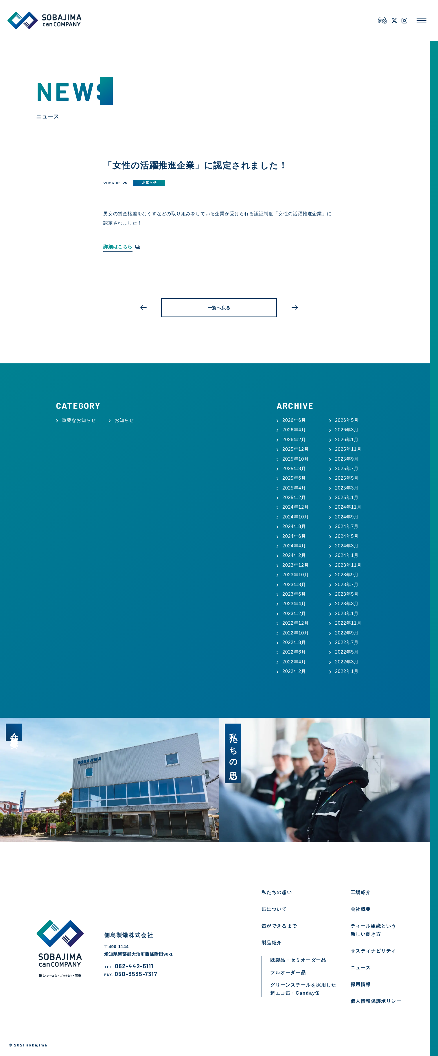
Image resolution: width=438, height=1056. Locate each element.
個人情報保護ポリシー (376, 1001)
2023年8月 (294, 584)
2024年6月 (294, 536)
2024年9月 (347, 516)
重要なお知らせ (79, 420)
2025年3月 (347, 487)
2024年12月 (295, 507)
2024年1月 (347, 555)
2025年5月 (347, 478)
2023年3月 (347, 603)
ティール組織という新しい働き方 (373, 930)
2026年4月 (294, 429)
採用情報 (361, 984)
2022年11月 (348, 623)
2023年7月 (347, 584)
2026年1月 (347, 439)
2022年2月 (294, 671)
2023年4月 (294, 603)
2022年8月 (294, 642)
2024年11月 (348, 507)
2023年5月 (347, 594)
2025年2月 (294, 497)
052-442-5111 (128, 966)
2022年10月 (295, 632)
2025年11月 (348, 449)
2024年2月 (294, 555)
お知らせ (149, 183)
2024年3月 (347, 545)
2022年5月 (347, 652)
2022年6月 (294, 652)
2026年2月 (294, 439)
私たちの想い (277, 892)
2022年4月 (294, 661)
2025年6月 (294, 478)
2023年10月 (295, 574)
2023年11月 (348, 565)
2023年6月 (294, 594)
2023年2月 (294, 613)
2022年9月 (347, 632)
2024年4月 (294, 545)
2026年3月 (347, 429)
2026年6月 (294, 420)
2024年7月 (347, 526)
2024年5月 (347, 536)
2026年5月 (347, 420)
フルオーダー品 (288, 972)
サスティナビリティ (373, 950)
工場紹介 (361, 892)
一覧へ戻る (219, 307)
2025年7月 (347, 468)
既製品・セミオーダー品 (298, 960)
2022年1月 (347, 671)
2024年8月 (294, 526)
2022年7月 (347, 642)
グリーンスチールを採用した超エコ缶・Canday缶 (303, 989)
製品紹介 (272, 942)
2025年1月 (347, 497)
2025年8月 (294, 468)
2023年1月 (347, 613)
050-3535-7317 (130, 974)
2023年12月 (295, 565)
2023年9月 (347, 574)
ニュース (361, 967)
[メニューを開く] (421, 20)
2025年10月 (295, 459)
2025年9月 (347, 459)
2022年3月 (347, 661)
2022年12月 (295, 623)
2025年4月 (294, 487)
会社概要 (361, 909)
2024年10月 (295, 516)
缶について (274, 909)
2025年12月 (295, 449)
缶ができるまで (279, 925)
